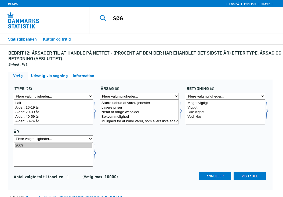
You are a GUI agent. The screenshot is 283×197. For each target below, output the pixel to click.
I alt (53, 103)
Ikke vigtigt (225, 112)
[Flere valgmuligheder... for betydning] (225, 96)
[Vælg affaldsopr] (139, 112)
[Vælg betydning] (225, 112)
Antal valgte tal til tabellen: (40, 176)
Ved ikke (225, 116)
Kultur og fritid (57, 39)
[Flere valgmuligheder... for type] (53, 96)
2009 (53, 145)
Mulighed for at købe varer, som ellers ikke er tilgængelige (139, 121)
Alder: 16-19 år (53, 107)
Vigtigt (225, 107)
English (250, 4)
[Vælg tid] (53, 154)
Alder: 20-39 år (53, 112)
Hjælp (265, 4)
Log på (234, 4)
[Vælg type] (53, 112)
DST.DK (13, 3)
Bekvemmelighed (139, 116)
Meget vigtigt (225, 103)
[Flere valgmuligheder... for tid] (53, 138)
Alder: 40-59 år (53, 116)
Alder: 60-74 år (53, 121)
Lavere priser (139, 107)
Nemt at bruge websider (139, 112)
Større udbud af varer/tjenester (139, 103)
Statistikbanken (22, 39)
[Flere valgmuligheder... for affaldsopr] (139, 96)
